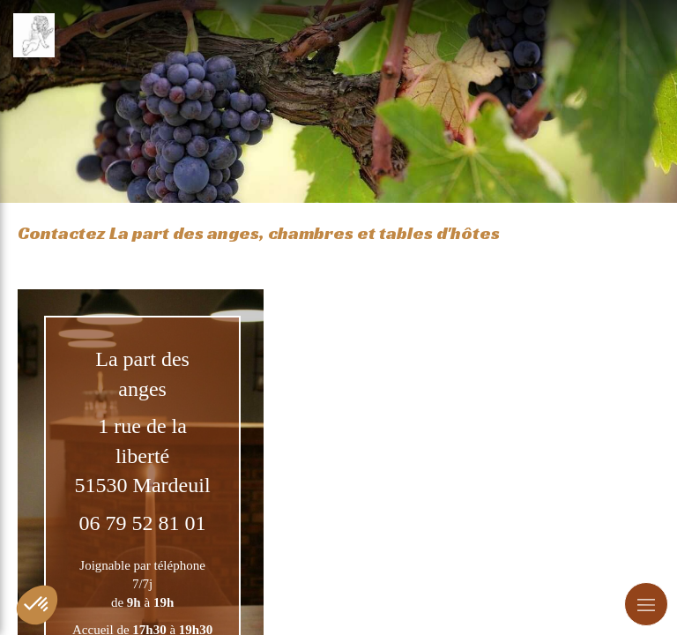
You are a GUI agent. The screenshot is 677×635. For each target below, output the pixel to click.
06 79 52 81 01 (142, 523)
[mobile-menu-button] (646, 604)
